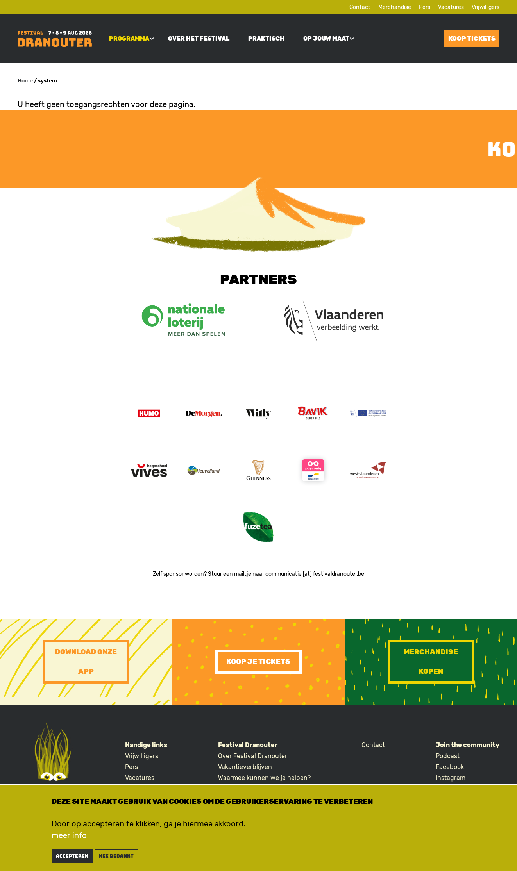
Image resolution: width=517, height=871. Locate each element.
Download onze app (86, 662)
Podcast (448, 756)
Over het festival (198, 38)
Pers (424, 7)
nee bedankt (116, 858)
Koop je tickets (258, 661)
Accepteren (72, 858)
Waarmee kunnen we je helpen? (264, 778)
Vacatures (451, 7)
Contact (359, 7)
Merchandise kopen (431, 662)
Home (25, 80)
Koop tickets (472, 38)
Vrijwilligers (485, 7)
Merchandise (394, 7)
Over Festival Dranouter (252, 756)
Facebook (450, 767)
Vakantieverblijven (245, 767)
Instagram (450, 778)
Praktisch (266, 38)
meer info (69, 837)
